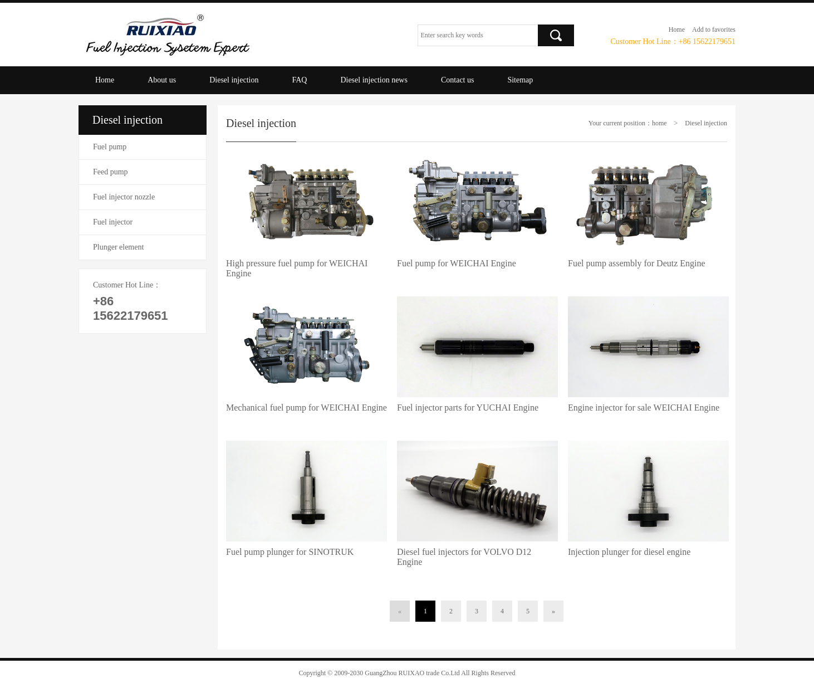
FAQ (299, 80)
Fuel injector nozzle (124, 197)
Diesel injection (233, 80)
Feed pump (110, 172)
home (659, 123)
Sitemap (520, 80)
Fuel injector (113, 222)
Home (677, 29)
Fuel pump (109, 147)
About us (162, 80)
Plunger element (118, 247)
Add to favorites (713, 29)
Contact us (457, 80)
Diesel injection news (374, 80)
